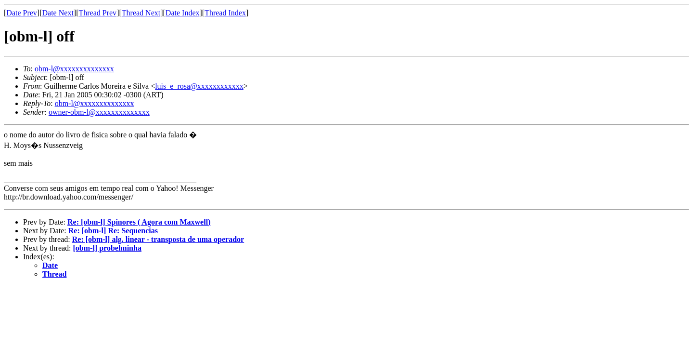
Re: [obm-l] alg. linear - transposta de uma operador (158, 239)
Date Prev (21, 13)
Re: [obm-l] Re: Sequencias (113, 231)
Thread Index (225, 13)
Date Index (183, 13)
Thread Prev (97, 13)
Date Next (58, 13)
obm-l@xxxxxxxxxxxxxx (74, 69)
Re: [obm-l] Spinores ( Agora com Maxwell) (138, 222)
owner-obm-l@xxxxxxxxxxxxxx (99, 112)
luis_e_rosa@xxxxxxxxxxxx (199, 86)
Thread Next (141, 13)
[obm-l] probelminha (107, 248)
